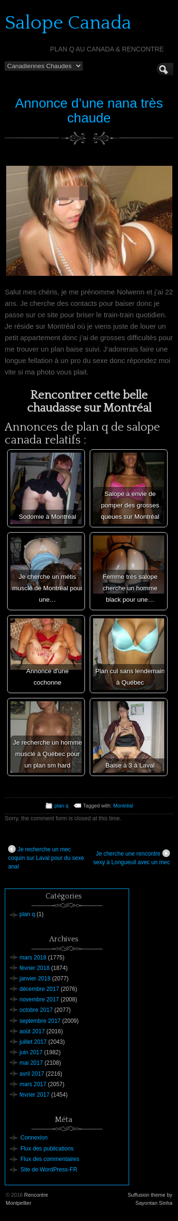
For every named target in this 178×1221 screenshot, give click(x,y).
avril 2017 (31, 1073)
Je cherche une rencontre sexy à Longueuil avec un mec (132, 857)
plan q (61, 805)
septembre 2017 (40, 1021)
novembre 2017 (39, 999)
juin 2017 (31, 1052)
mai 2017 (31, 1063)
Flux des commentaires (49, 1159)
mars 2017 (33, 1084)
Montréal (123, 805)
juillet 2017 (33, 1042)
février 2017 (34, 1094)
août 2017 (32, 1031)
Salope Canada (68, 22)
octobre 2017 (36, 1010)
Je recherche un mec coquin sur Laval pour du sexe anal (46, 857)
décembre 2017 (39, 989)
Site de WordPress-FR (48, 1169)
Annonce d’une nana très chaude (89, 110)
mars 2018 (33, 957)
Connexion (33, 1137)
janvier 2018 (34, 978)
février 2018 (34, 968)
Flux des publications (47, 1148)
